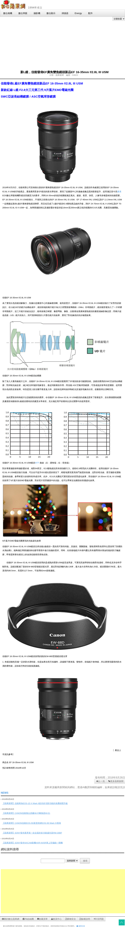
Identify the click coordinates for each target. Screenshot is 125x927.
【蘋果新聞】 (8, 803)
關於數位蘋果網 (10, 919)
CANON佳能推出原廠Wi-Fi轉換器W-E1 (32, 813)
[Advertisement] (62, 44)
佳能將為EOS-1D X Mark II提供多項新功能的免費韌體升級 (41, 803)
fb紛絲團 (28, 919)
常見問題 (99, 919)
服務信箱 (81, 926)
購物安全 (70, 919)
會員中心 (56, 919)
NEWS (4, 792)
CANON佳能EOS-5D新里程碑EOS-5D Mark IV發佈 (38, 823)
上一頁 (100, 781)
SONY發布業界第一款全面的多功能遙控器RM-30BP (38, 833)
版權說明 (84, 919)
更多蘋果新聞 (115, 781)
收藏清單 (42, 919)
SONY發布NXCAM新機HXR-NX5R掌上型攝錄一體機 (39, 843)
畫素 (119, 191)
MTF (37, 463)
